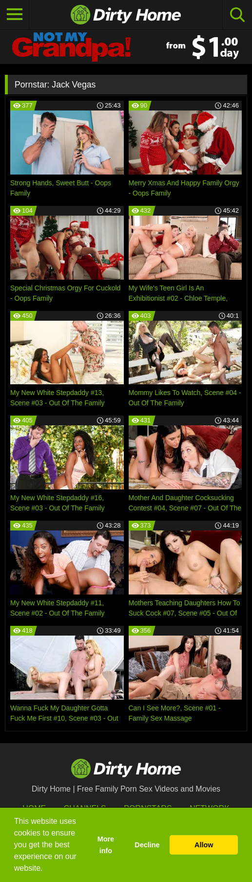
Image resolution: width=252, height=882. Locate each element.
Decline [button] (147, 845)
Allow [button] (203, 845)
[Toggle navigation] (14, 14)
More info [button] (105, 845)
